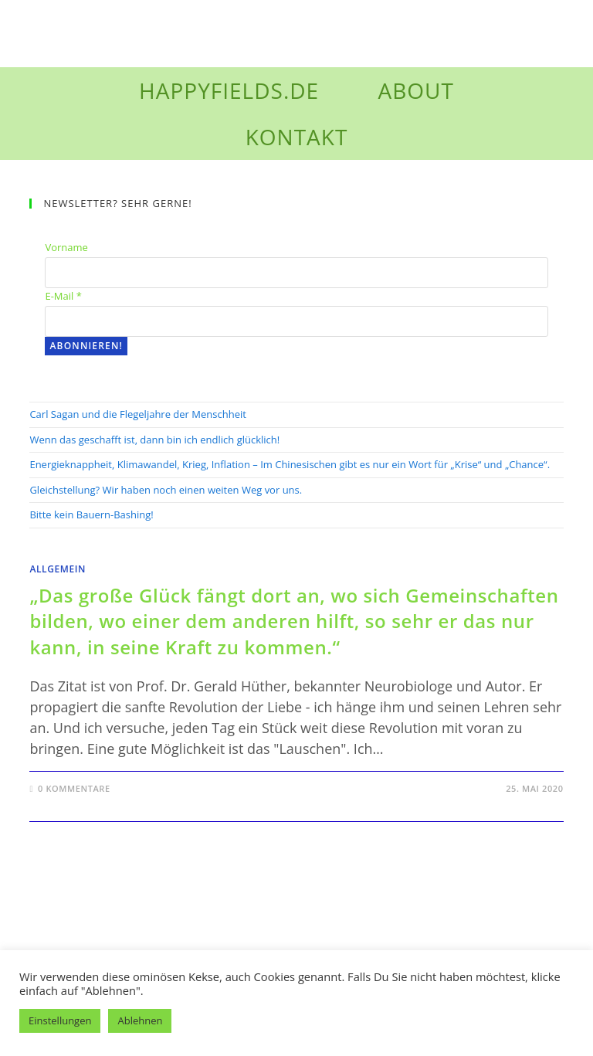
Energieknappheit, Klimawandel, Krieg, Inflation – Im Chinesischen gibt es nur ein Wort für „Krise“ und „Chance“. (291, 464)
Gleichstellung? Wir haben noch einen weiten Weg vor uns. (165, 490)
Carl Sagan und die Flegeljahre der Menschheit (137, 414)
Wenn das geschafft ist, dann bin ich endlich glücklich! (154, 440)
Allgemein (57, 569)
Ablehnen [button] (139, 1020)
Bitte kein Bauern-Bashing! (91, 514)
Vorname (66, 247)
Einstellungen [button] (60, 1020)
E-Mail (63, 296)
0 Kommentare (74, 788)
